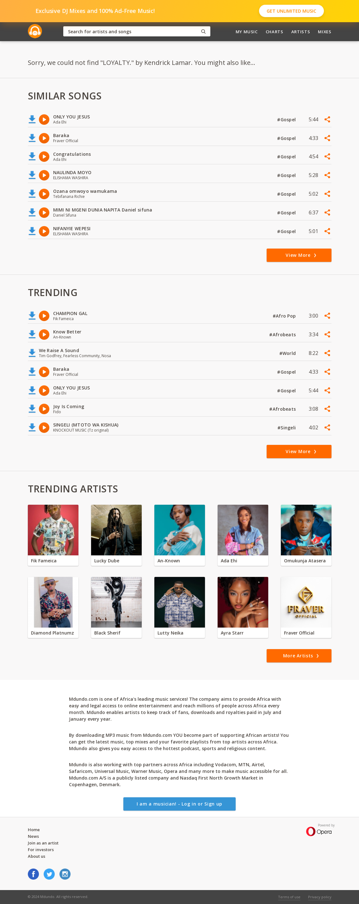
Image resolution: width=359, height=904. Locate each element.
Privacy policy (319, 897)
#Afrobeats (283, 335)
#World (288, 353)
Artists (300, 32)
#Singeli (287, 428)
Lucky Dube (106, 561)
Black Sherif (107, 633)
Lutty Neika (170, 633)
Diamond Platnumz (52, 633)
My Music (247, 32)
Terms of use (289, 897)
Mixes (324, 32)
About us (36, 856)
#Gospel (287, 120)
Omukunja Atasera (305, 561)
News (33, 836)
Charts (274, 32)
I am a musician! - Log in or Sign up (179, 804)
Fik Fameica (44, 561)
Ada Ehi (229, 561)
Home (34, 829)
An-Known (169, 561)
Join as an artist (43, 843)
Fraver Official (299, 633)
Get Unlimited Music (291, 11)
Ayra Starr (232, 633)
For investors (41, 849)
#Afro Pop (285, 316)
